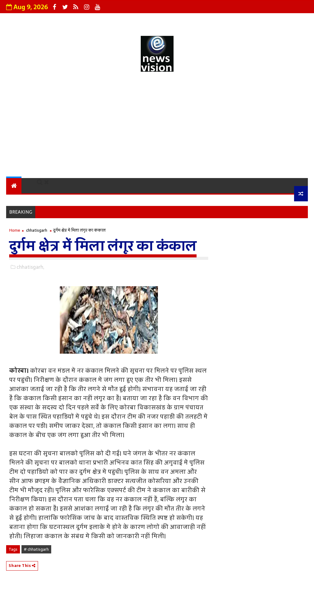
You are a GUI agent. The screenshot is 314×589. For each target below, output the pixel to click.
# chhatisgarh (36, 549)
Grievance (100, 20)
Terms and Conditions (237, 20)
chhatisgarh (36, 230)
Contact (184, 20)
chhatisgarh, (30, 267)
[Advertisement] (157, 126)
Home (14, 230)
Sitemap (291, 20)
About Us (63, 20)
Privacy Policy (143, 20)
